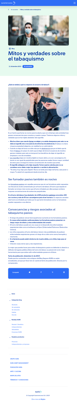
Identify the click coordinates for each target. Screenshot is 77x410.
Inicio (13, 294)
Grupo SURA (14, 359)
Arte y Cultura (15, 371)
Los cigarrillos (14, 158)
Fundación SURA (16, 367)
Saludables (15, 329)
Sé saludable (13, 9)
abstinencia (46, 148)
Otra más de (38, 399)
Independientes (17, 327)
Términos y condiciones (19, 380)
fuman (31, 141)
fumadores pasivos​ (17, 184)
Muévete (14, 304)
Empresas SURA (17, 332)
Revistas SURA (16, 319)
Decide (14, 315)
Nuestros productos (18, 337)
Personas (14, 341)
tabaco (17, 151)
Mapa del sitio (15, 375)
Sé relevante (16, 310)
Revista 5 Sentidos (17, 324)
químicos (52, 195)
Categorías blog (17, 300)
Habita (14, 312)
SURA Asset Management (19, 363)
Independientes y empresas (20, 344)
